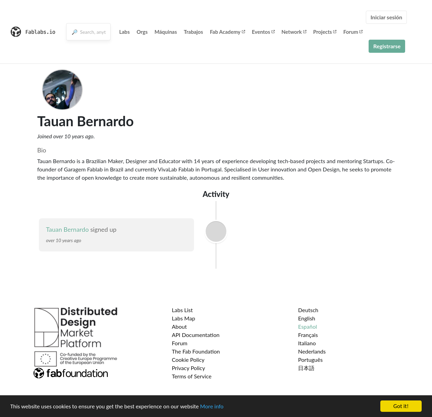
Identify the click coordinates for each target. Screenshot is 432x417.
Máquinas (166, 32)
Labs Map (183, 318)
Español (307, 326)
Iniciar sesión (386, 17)
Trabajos (193, 32)
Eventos (263, 32)
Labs (124, 32)
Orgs (141, 32)
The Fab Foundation (196, 351)
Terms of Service (192, 376)
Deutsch (308, 310)
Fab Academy (227, 32)
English (306, 318)
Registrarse (386, 46)
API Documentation (196, 334)
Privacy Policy (188, 368)
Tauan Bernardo (67, 229)
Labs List (182, 310)
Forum (352, 32)
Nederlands (312, 351)
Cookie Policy (188, 359)
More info (212, 406)
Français (308, 334)
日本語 (306, 368)
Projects (324, 32)
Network (293, 32)
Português (310, 359)
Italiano (307, 343)
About (179, 326)
